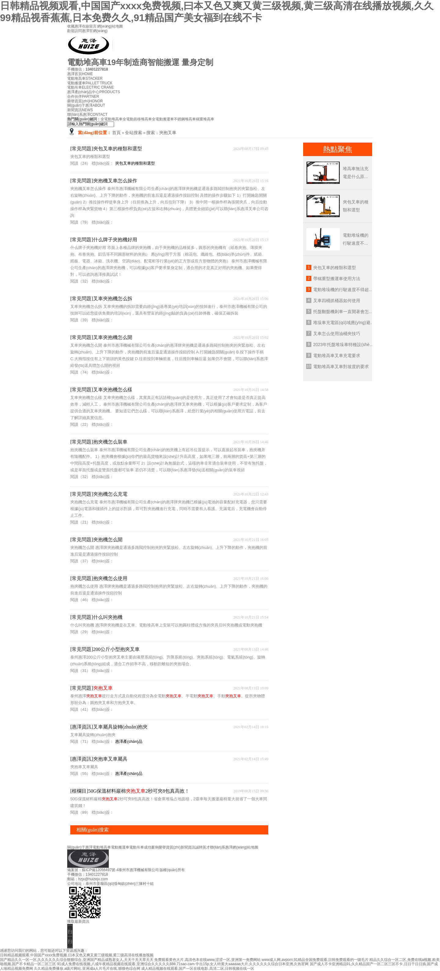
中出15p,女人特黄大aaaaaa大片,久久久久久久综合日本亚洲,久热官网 (252, 964)
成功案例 (151, 847)
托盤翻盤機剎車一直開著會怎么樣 (345, 311)
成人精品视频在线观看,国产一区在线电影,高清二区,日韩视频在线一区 (197, 968)
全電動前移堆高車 (137, 119)
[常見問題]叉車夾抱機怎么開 (101, 337)
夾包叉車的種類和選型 (135, 163)
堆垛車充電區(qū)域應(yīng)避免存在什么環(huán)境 (363, 322)
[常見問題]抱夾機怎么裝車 (98, 441)
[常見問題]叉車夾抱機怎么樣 (101, 389)
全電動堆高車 (112, 119)
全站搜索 (133, 132)
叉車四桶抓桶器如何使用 (336, 300)
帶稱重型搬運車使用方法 (336, 278)
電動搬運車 (89, 83)
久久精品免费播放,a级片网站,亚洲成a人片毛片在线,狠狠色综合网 (87, 968)
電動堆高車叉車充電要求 (336, 355)
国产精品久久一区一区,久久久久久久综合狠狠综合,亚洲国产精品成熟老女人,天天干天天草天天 (76, 960)
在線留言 (89, 26)
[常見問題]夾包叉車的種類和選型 (106, 148)
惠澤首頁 (80, 74)
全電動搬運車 (163, 119)
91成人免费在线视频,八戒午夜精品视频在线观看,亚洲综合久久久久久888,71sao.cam (126, 964)
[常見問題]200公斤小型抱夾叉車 (105, 649)
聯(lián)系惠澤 (87, 114)
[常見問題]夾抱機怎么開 (96, 539)
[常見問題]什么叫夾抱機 (96, 617)
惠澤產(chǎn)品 (128, 741)
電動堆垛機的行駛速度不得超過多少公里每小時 (358, 289)
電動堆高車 (85, 78)
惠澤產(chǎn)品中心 (93, 92)
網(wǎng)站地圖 (110, 26)
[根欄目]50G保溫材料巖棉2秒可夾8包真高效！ (129, 791)
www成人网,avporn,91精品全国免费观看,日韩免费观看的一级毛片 (315, 960)
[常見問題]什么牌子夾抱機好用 (103, 239)
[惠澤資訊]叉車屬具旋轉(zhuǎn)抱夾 (109, 726)
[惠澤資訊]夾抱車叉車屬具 (98, 758)
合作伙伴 (83, 96)
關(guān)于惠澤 (86, 105)
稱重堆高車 (205, 119)
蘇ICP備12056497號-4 (100, 870)
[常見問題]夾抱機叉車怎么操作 (103, 180)
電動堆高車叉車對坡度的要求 (341, 366)
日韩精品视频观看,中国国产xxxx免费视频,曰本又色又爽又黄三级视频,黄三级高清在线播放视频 (76, 955)
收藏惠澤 (74, 26)
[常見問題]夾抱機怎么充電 (98, 494)
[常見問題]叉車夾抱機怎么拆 (101, 298)
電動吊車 (90, 87)
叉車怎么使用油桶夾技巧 (336, 333)
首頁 (116, 132)
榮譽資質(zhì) (85, 101)
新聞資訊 (80, 110)
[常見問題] (91, 688)
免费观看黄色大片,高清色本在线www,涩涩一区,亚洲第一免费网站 (207, 960)
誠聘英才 (202, 847)
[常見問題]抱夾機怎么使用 (98, 578)
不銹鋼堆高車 (185, 119)
